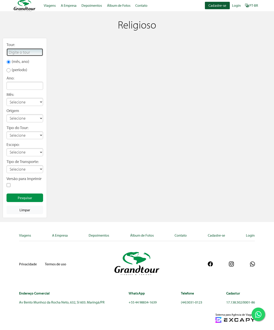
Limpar (25, 210)
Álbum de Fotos (118, 5)
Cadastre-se (217, 5)
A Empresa (69, 5)
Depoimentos (91, 5)
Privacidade (28, 264)
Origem (13, 110)
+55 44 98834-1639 (143, 302)
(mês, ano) (20, 61)
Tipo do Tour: (17, 127)
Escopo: (13, 144)
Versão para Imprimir (24, 178)
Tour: (11, 44)
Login (236, 5)
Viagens (50, 5)
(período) (19, 69)
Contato (141, 5)
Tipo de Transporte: (23, 161)
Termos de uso (55, 264)
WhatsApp (137, 293)
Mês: (10, 94)
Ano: (10, 78)
